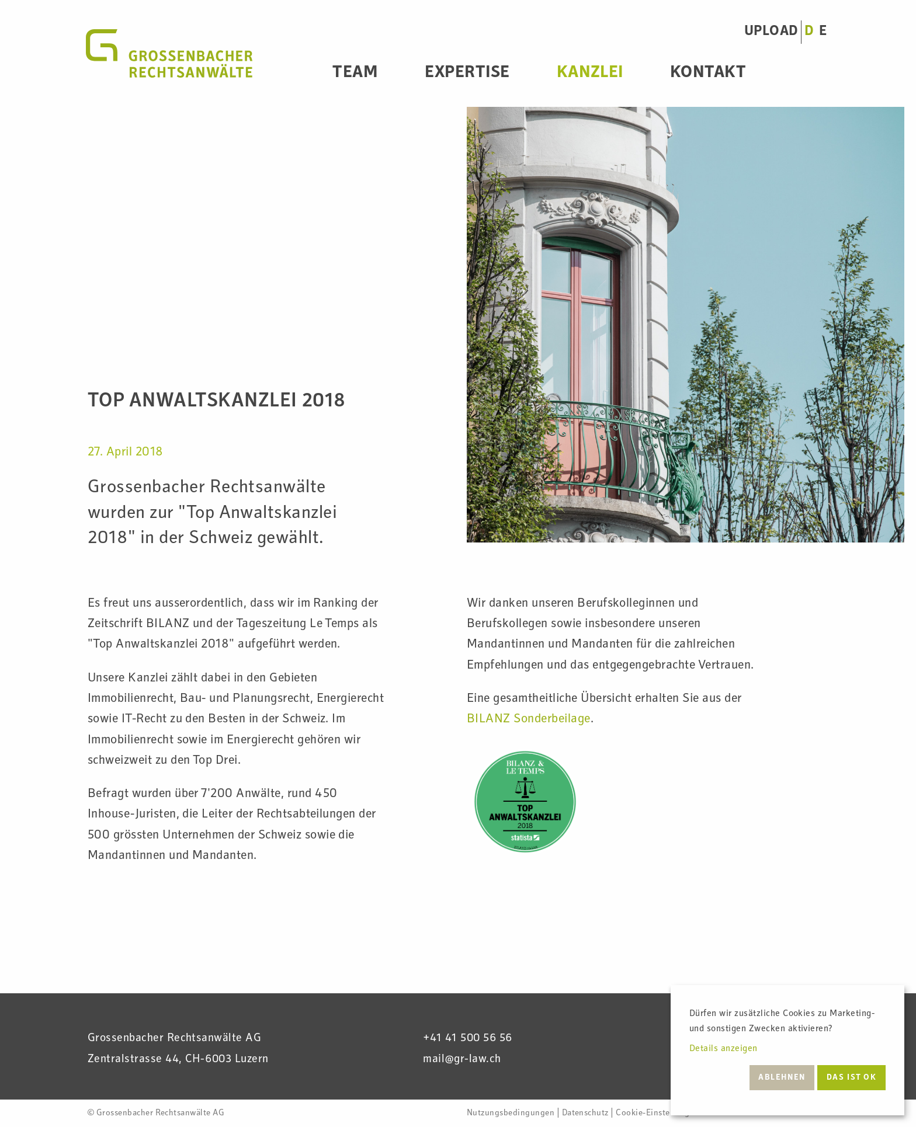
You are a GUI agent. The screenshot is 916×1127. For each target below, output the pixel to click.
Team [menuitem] (355, 73)
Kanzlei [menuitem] (590, 73)
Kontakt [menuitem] (708, 73)
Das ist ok (852, 1078)
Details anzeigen (723, 1049)
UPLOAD (771, 32)
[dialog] (787, 1050)
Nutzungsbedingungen (510, 1113)
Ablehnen (782, 1078)
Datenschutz (585, 1113)
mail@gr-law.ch (462, 1060)
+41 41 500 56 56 (467, 1039)
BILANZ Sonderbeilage (529, 719)
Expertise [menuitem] (467, 73)
